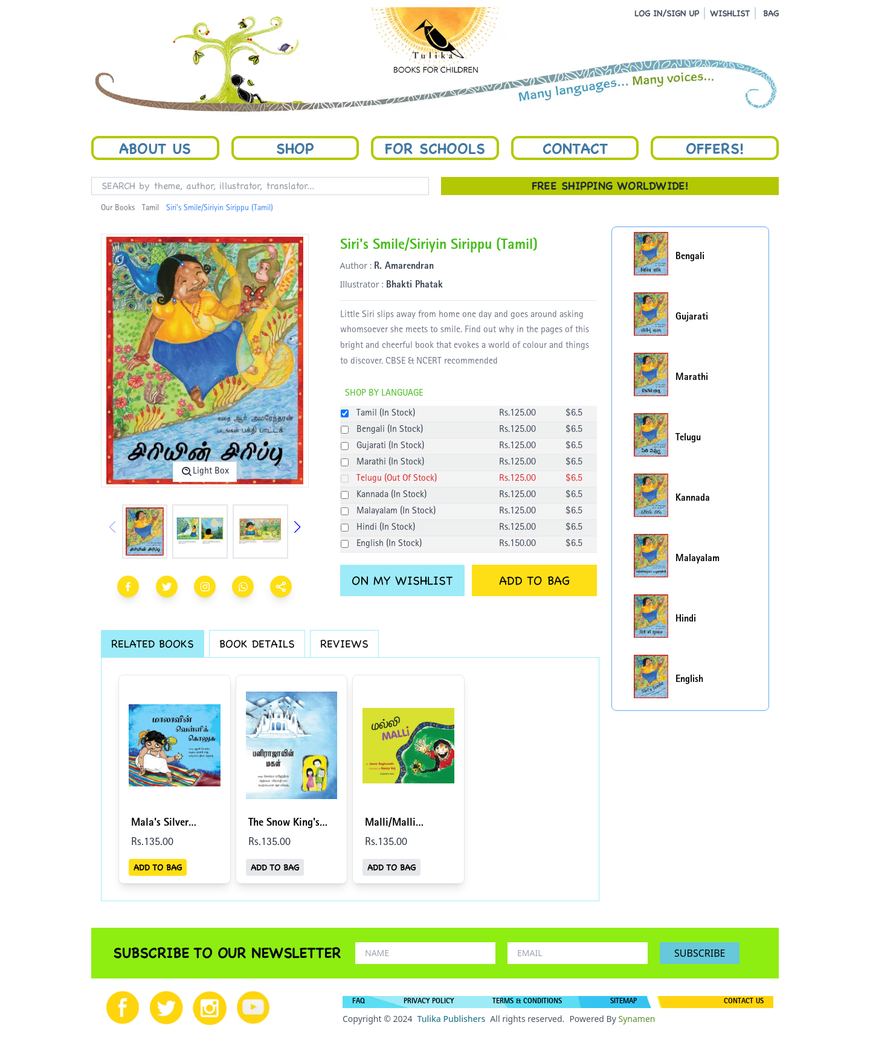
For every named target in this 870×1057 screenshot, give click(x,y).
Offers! (715, 148)
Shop (295, 148)
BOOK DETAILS (257, 644)
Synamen (636, 1018)
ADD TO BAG (534, 580)
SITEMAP (623, 1002)
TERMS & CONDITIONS (527, 1002)
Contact (575, 148)
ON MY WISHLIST (402, 580)
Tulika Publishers (451, 1018)
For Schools (435, 148)
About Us (155, 148)
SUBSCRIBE (699, 953)
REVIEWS (344, 644)
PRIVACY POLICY (429, 1002)
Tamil (150, 208)
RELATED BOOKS (152, 644)
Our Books (118, 208)
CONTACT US (744, 1002)
